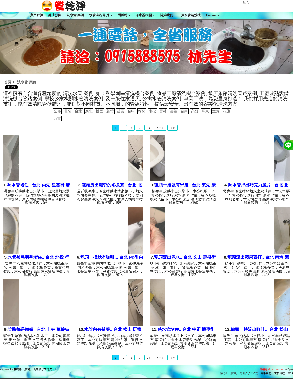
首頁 (7, 82)
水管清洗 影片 (100, 15)
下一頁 (160, 127)
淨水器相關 (145, 15)
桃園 (99, 111)
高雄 (194, 111)
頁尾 (172, 127)
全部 (57, 111)
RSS (290, 373)
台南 (184, 111)
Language (214, 15)
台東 (57, 119)
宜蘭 (216, 111)
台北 (78, 111)
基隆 (67, 111)
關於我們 (168, 15)
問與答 (124, 15)
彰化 (141, 111)
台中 (131, 111)
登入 (246, 2)
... (140, 127)
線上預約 (54, 15)
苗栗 (120, 111)
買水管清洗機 (191, 15)
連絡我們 (265, 373)
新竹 (110, 111)
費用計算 (36, 15)
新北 (89, 111)
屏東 (205, 111)
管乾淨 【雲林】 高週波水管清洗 (33, 369)
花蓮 (226, 111)
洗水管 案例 (75, 15)
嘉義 (173, 111)
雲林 (163, 111)
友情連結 (279, 373)
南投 (152, 111)
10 (148, 127)
